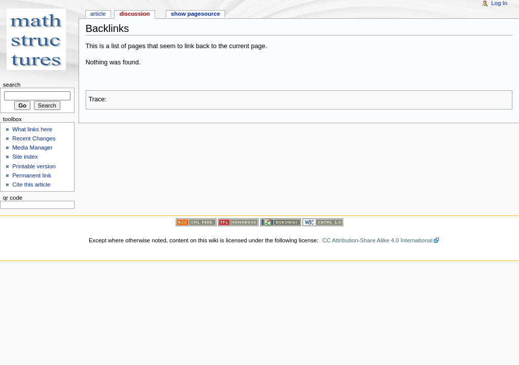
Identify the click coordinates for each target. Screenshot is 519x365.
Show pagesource (195, 14)
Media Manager (32, 147)
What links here (32, 129)
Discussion (135, 14)
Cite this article (31, 184)
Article (98, 14)
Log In (499, 3)
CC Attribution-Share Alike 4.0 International (377, 240)
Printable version (33, 166)
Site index (25, 157)
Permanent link (31, 175)
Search (12, 85)
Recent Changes (33, 138)
